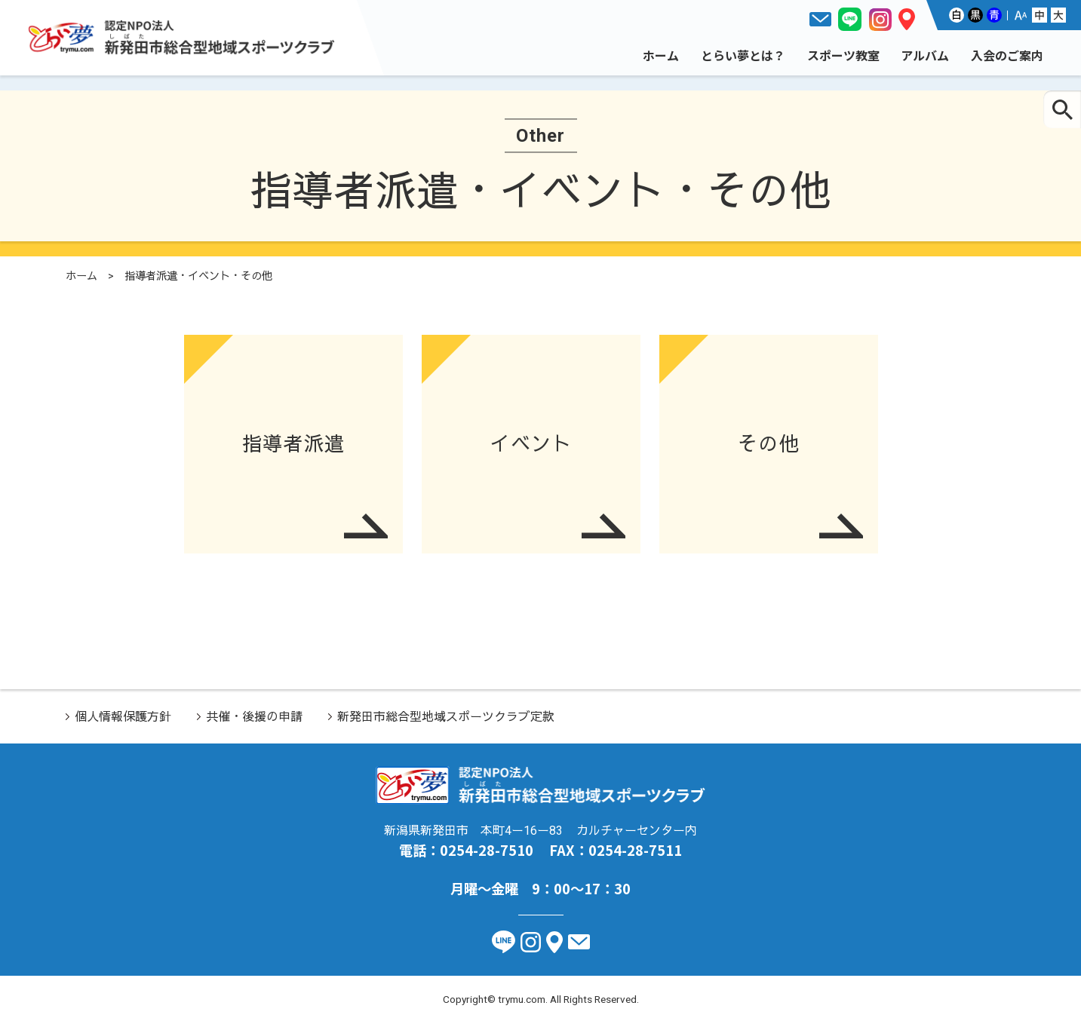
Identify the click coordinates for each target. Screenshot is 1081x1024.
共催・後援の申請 (254, 717)
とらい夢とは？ (743, 55)
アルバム (925, 55)
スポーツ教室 (843, 55)
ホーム (661, 55)
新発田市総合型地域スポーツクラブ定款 (445, 717)
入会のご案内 (1007, 55)
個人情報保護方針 (123, 717)
